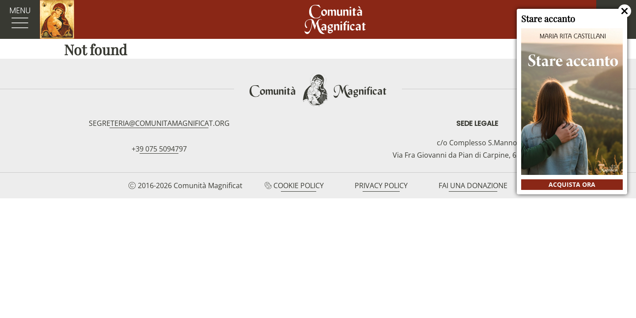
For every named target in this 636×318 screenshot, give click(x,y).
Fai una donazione (473, 185)
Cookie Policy (298, 185)
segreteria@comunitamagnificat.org (159, 123)
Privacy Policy (381, 185)
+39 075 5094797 (159, 149)
